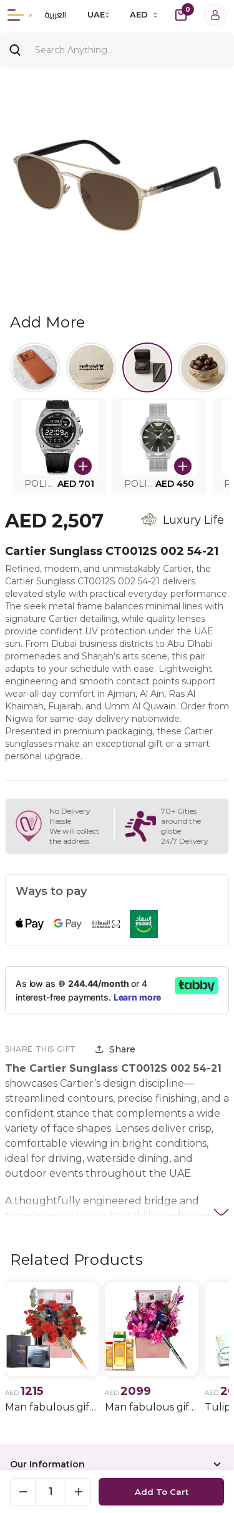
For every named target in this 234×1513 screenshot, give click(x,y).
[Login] (215, 15)
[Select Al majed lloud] (91, 367)
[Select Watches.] (147, 367)
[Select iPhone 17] (35, 367)
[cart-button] (181, 15)
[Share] (115, 1049)
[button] (59, 446)
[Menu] (15, 15)
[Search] (117, 49)
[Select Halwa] (203, 367)
